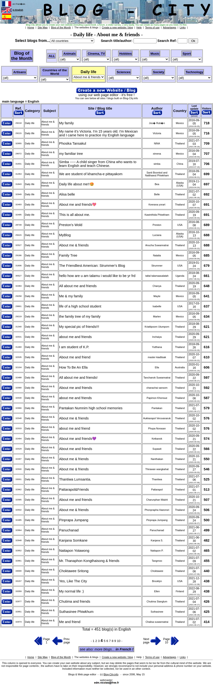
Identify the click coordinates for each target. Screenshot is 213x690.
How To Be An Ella (73, 367)
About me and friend (74, 357)
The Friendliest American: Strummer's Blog (92, 265)
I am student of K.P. (74, 347)
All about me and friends (78, 286)
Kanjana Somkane (73, 540)
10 (119, 641)
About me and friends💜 (77, 439)
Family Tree (68, 255)
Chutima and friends (74, 601)
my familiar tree (71, 154)
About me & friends (74, 245)
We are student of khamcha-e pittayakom (90, 174)
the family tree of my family (79, 316)
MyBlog (65, 235)
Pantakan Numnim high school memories (90, 408)
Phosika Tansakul (72, 143)
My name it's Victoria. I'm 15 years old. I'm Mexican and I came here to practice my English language (98, 133)
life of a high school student (80, 306)
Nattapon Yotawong (74, 550)
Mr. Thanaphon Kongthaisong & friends (89, 561)
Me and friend (69, 622)
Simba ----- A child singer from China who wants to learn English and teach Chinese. (97, 164)
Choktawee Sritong (73, 571)
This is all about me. (74, 215)
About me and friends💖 (77, 204)
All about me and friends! (78, 377)
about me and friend (74, 428)
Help (139, 657)
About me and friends (75, 388)
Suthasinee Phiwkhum (76, 612)
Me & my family (71, 296)
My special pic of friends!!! (79, 327)
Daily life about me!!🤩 (76, 184)
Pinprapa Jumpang (73, 520)
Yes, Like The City (73, 581)
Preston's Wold (70, 225)
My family (66, 123)
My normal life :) (71, 591)
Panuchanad (69, 530)
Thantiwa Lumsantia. (75, 479)
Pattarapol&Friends (74, 489)
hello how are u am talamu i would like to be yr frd (97, 276)
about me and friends (75, 337)
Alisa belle (67, 194)
